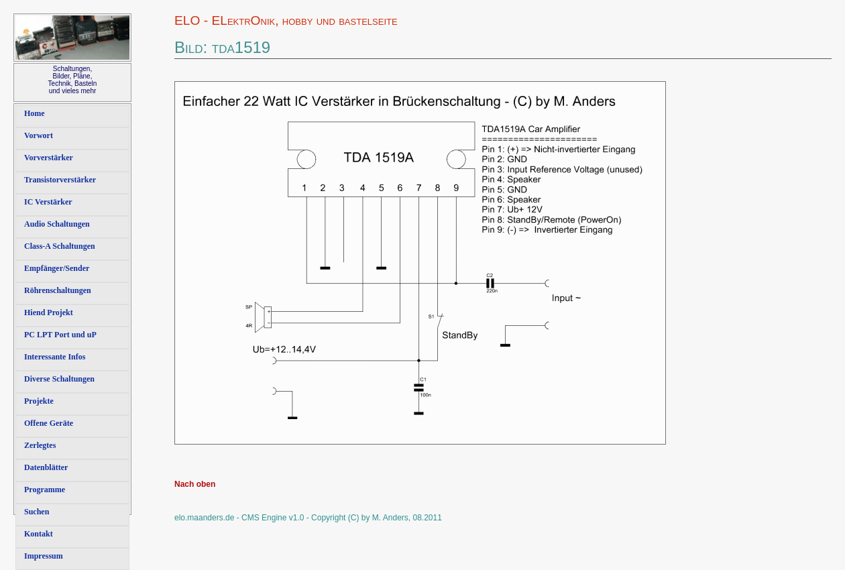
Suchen (36, 511)
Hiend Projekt (48, 312)
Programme (44, 489)
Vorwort (38, 135)
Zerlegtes (40, 445)
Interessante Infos (54, 356)
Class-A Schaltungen (59, 246)
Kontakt (38, 533)
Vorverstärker (48, 157)
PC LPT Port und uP (60, 334)
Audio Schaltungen (57, 224)
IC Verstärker (48, 202)
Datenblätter (46, 467)
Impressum (43, 556)
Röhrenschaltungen (57, 290)
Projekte (39, 401)
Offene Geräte (48, 423)
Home (34, 113)
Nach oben (194, 484)
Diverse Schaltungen (59, 379)
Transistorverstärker (60, 179)
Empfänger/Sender (56, 268)
